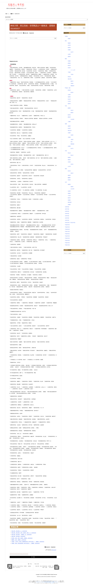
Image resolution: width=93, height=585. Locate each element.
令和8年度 (67, 206)
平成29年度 (67, 227)
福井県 (69, 103)
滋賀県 (69, 126)
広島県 (69, 161)
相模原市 (72, 85)
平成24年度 (67, 238)
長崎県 (69, 193)
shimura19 (53, 549)
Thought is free (53, 576)
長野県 (69, 96)
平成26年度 (31, 33)
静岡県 (69, 108)
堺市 (71, 141)
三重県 (69, 121)
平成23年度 (67, 240)
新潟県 (69, 90)
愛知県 (69, 117)
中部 (66, 105)
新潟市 (72, 92)
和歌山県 (69, 130)
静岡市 (72, 112)
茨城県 (69, 61)
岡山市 (72, 155)
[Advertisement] (20, 50)
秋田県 (69, 47)
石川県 (69, 101)
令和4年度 (67, 215)
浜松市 (72, 110)
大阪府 (69, 137)
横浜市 (72, 81)
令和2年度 (67, 220)
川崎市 (72, 83)
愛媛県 (69, 177)
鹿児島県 (69, 202)
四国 (66, 168)
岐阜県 (69, 114)
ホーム (8, 13)
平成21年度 (67, 244)
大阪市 (72, 139)
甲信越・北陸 (67, 87)
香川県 (69, 170)
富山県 (69, 99)
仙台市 (72, 52)
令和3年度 (67, 218)
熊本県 (69, 197)
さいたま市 (73, 69)
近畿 (66, 123)
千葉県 (69, 72)
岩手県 (69, 45)
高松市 (72, 173)
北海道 (66, 36)
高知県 (69, 179)
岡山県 (69, 152)
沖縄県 (69, 204)
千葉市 (72, 74)
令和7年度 (67, 209)
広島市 (72, 164)
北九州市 (72, 188)
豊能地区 (72, 143)
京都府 (69, 132)
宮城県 (69, 49)
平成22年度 (67, 242)
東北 (66, 40)
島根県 (69, 157)
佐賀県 (69, 191)
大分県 (69, 195)
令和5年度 (67, 213)
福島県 (69, 56)
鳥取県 (69, 159)
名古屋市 (72, 119)
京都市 (72, 135)
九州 (66, 182)
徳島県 (69, 175)
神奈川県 (17, 13)
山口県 (69, 166)
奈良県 (69, 128)
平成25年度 (67, 236)
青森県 (69, 43)
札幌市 (69, 38)
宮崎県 (69, 200)
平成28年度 (67, 229)
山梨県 (69, 94)
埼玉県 (69, 67)
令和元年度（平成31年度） (70, 222)
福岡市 (72, 186)
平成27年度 (67, 231)
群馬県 (69, 63)
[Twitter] (33, 557)
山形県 (69, 54)
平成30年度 (67, 224)
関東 (12, 13)
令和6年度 (67, 211)
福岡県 (69, 184)
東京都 (69, 76)
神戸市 (72, 148)
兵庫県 (69, 146)
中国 (66, 150)
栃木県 (69, 65)
